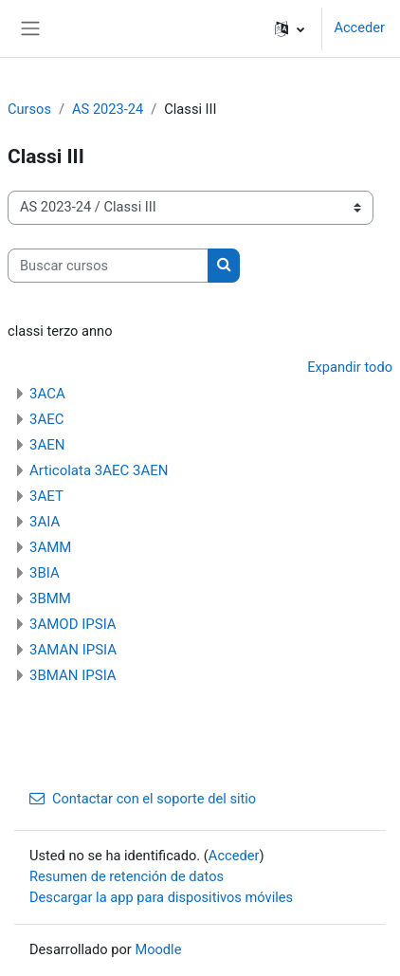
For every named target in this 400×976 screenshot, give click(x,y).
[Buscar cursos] (108, 266)
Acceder (359, 27)
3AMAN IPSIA (73, 649)
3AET (46, 496)
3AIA (44, 521)
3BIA (44, 572)
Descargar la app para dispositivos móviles (161, 897)
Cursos (29, 109)
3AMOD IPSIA (73, 624)
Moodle (158, 949)
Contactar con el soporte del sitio (142, 798)
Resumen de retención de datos (126, 876)
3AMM (50, 547)
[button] (290, 28)
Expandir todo (349, 367)
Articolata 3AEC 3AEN (98, 470)
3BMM (50, 598)
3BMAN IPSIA (73, 675)
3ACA (47, 393)
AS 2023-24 (107, 109)
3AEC (46, 419)
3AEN (46, 444)
